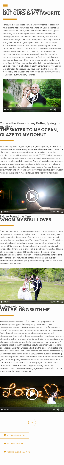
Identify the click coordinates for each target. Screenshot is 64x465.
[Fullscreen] (59, 109)
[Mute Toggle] (55, 109)
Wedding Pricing (14, 444)
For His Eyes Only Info (17, 452)
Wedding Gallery (14, 435)
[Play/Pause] (5, 109)
